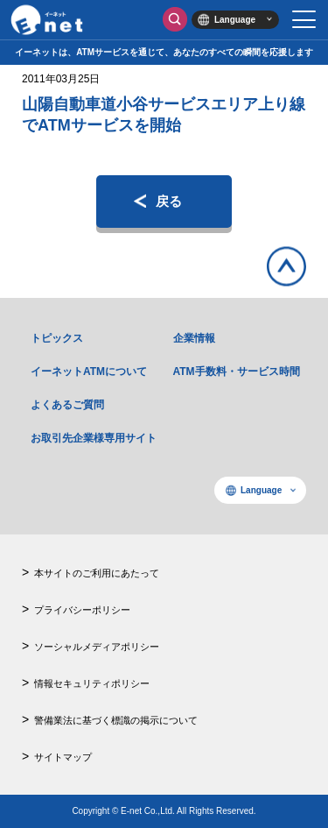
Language (234, 20)
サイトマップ (63, 757)
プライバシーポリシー (82, 610)
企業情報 (194, 338)
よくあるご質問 (67, 405)
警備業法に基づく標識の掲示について (116, 720)
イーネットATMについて (89, 371)
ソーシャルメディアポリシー (96, 646)
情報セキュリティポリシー (92, 683)
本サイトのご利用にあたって (96, 573)
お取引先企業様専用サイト (94, 438)
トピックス (57, 338)
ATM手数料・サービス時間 (236, 371)
